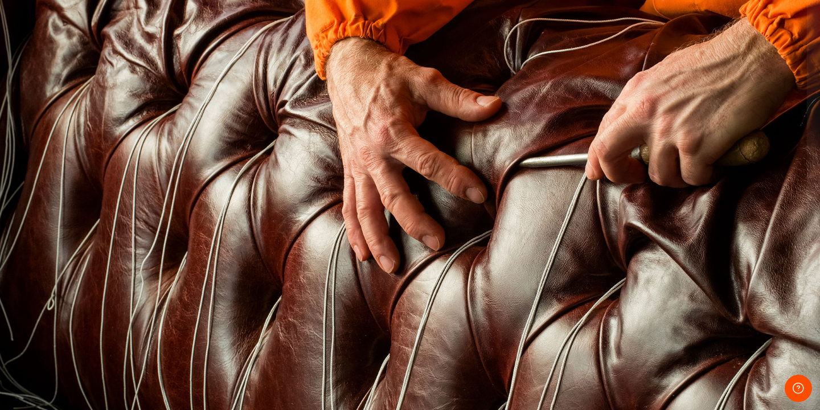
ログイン (700, 305)
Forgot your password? (767, 274)
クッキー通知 (733, 377)
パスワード (618, 221)
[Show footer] (798, 388)
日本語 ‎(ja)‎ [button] (663, 377)
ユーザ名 (614, 166)
